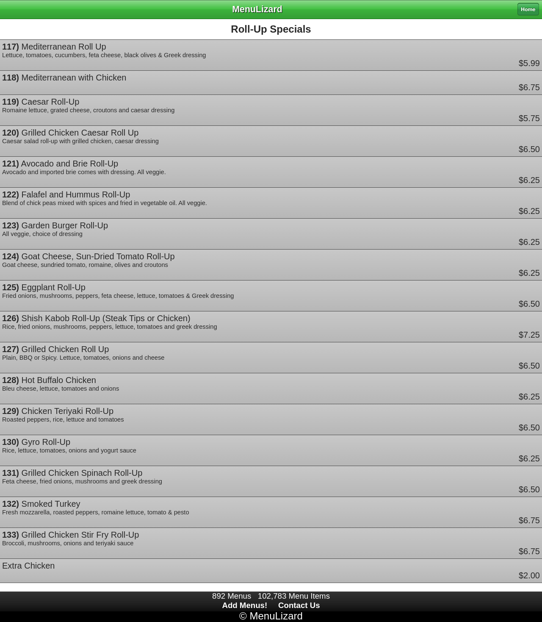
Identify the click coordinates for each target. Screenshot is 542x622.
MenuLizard (275, 616)
